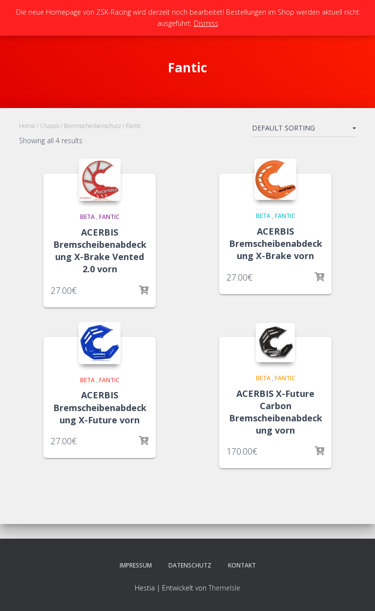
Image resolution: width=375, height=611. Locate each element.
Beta (87, 217)
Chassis (49, 126)
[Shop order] (304, 130)
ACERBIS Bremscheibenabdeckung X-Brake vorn (275, 243)
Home (27, 126)
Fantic (109, 217)
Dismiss (206, 23)
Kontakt (242, 565)
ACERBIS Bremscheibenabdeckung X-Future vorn (99, 407)
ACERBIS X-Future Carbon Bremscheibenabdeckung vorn (275, 412)
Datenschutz (189, 565)
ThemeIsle (224, 587)
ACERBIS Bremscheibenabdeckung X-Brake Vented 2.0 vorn (99, 250)
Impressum (136, 565)
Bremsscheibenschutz (92, 126)
